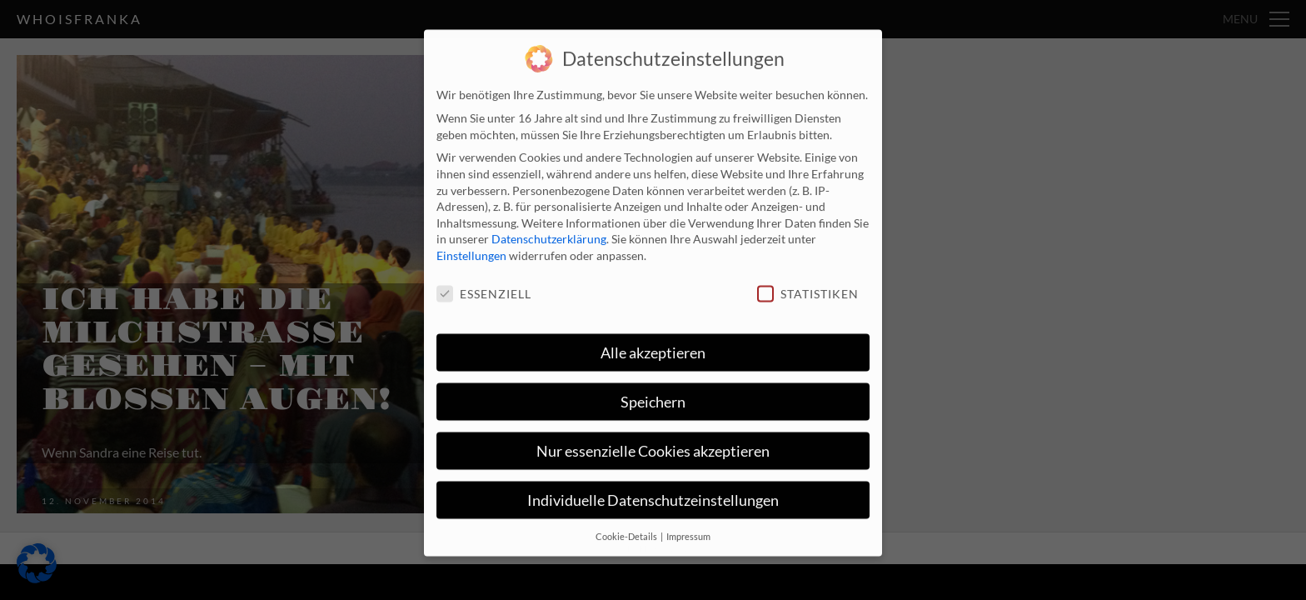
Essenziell (483, 285)
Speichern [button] (653, 393)
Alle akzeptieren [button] (653, 343)
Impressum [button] (688, 527)
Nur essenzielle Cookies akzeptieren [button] (653, 442)
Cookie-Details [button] (627, 527)
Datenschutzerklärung (548, 230)
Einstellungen (471, 247)
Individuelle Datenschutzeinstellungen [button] (653, 491)
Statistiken (808, 285)
